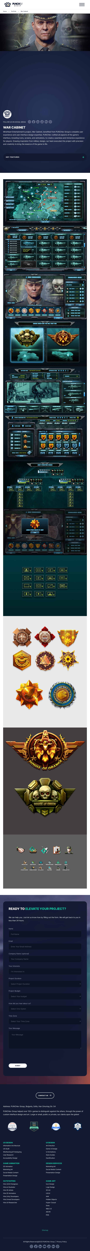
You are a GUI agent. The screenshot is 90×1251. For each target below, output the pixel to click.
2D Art (48, 1190)
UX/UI (48, 1193)
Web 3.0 (49, 1209)
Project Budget (14, 991)
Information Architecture (11, 1146)
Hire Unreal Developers (11, 1199)
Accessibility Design (10, 1158)
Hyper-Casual (51, 1202)
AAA (47, 1196)
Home (5, 11)
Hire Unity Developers (11, 1196)
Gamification (50, 1158)
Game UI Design (51, 1149)
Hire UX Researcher (10, 1202)
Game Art (50, 1181)
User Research (8, 1155)
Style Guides (50, 1155)
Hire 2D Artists (8, 1190)
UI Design (50, 1143)
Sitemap (45, 1230)
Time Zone (13, 1016)
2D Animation (8, 1166)
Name (11, 929)
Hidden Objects (51, 1199)
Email (11, 941)
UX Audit (6, 1149)
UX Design (8, 1143)
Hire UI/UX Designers (10, 1184)
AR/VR (48, 1212)
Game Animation (11, 1163)
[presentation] (28, 1056)
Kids (47, 1215)
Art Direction (50, 1146)
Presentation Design (10, 1176)
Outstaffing (9, 1181)
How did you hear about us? (20, 1003)
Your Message (14, 1028)
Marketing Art (8, 1169)
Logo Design (50, 1187)
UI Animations (51, 1152)
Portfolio (13, 11)
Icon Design (50, 1184)
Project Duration (15, 978)
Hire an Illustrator (9, 1187)
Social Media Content (10, 1172)
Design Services (54, 1163)
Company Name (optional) (19, 954)
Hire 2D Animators (9, 1193)
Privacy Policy (62, 1242)
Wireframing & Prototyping (12, 1152)
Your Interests (14, 966)
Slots (47, 1205)
